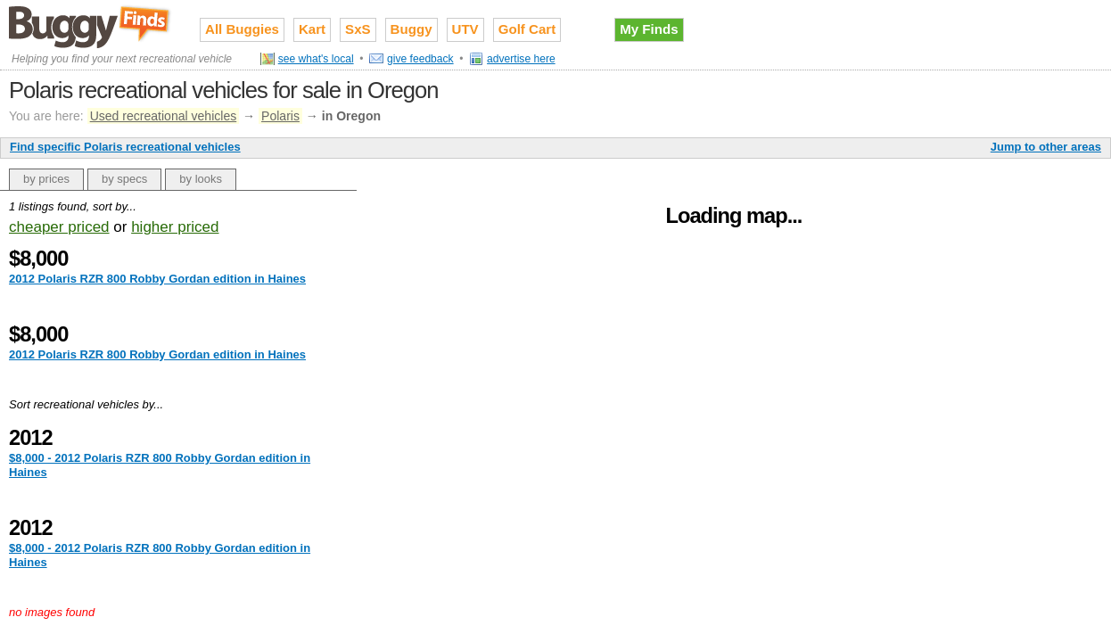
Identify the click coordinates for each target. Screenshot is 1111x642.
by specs (124, 178)
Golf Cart (527, 29)
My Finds (649, 29)
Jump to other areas (1046, 146)
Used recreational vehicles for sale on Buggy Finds (91, 26)
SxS (358, 29)
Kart (312, 29)
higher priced (174, 226)
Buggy (411, 29)
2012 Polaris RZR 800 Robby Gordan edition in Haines (157, 278)
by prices (46, 178)
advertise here (521, 59)
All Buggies (242, 29)
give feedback (420, 59)
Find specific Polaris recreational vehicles (125, 146)
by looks (200, 178)
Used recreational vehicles (163, 116)
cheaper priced (59, 226)
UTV (465, 29)
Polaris (280, 116)
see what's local (316, 59)
